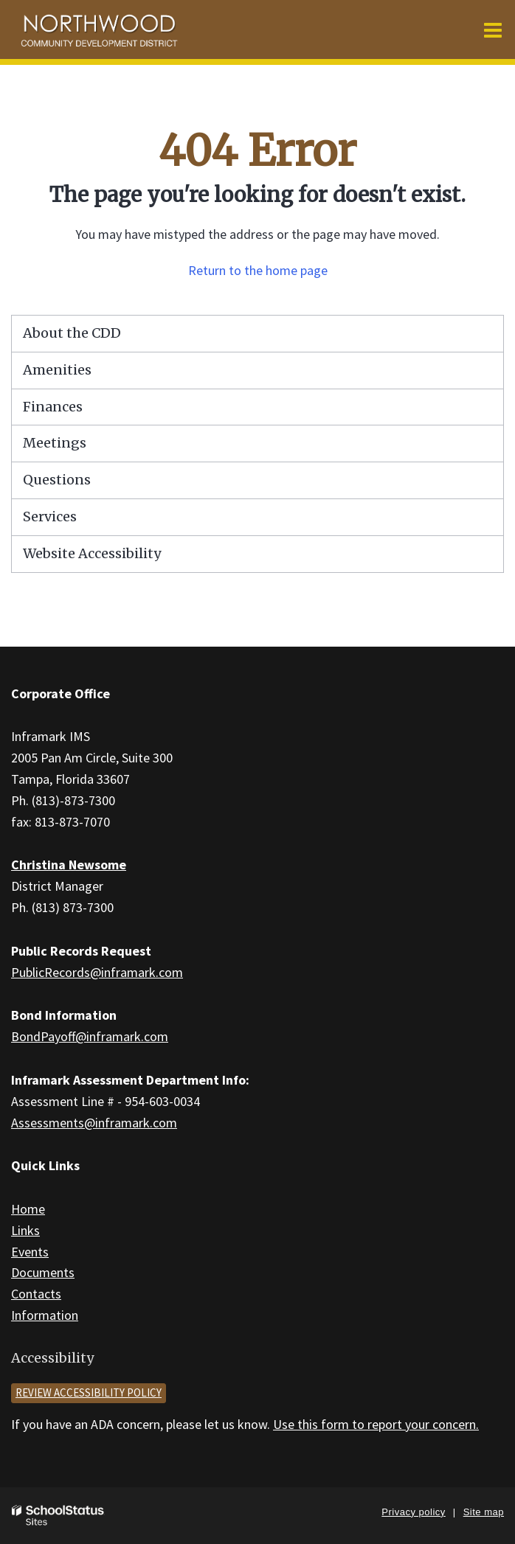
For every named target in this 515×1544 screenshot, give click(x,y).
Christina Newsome (68, 864)
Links (25, 1230)
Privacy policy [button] (413, 1511)
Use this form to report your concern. (376, 1424)
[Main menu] (493, 29)
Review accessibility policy (88, 1392)
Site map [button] (483, 1511)
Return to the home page (258, 270)
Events (30, 1251)
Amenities (57, 369)
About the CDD (72, 332)
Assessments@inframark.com (94, 1122)
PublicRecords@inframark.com (97, 972)
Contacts (36, 1293)
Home (28, 1208)
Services (50, 516)
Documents (43, 1272)
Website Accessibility (92, 553)
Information (44, 1315)
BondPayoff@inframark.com (89, 1036)
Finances (53, 406)
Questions (57, 479)
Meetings (54, 442)
